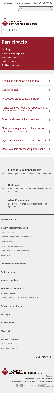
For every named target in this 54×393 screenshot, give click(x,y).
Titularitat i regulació (9, 293)
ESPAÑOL (47, 3)
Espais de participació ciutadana (26, 81)
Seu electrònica (8, 219)
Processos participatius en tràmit (26, 99)
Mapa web (6, 331)
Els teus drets (6, 344)
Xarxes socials (26, 90)
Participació (5, 255)
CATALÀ (37, 3)
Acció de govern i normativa (12, 246)
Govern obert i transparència (14, 228)
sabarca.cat (8, 3)
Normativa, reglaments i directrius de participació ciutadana (26, 130)
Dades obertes (8, 272)
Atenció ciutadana (22, 3)
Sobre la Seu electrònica (12, 288)
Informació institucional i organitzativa (16, 237)
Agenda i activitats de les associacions (26, 140)
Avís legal (5, 314)
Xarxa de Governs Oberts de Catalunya (37, 382)
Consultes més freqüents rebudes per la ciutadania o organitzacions (26, 109)
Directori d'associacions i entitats (26, 119)
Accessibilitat (7, 323)
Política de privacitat (9, 348)
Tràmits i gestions (9, 339)
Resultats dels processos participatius (26, 149)
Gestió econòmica (8, 242)
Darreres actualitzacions (12, 306)
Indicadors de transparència (14, 264)
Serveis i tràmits (7, 232)
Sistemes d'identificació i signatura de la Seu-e (19, 298)
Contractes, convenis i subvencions (15, 251)
